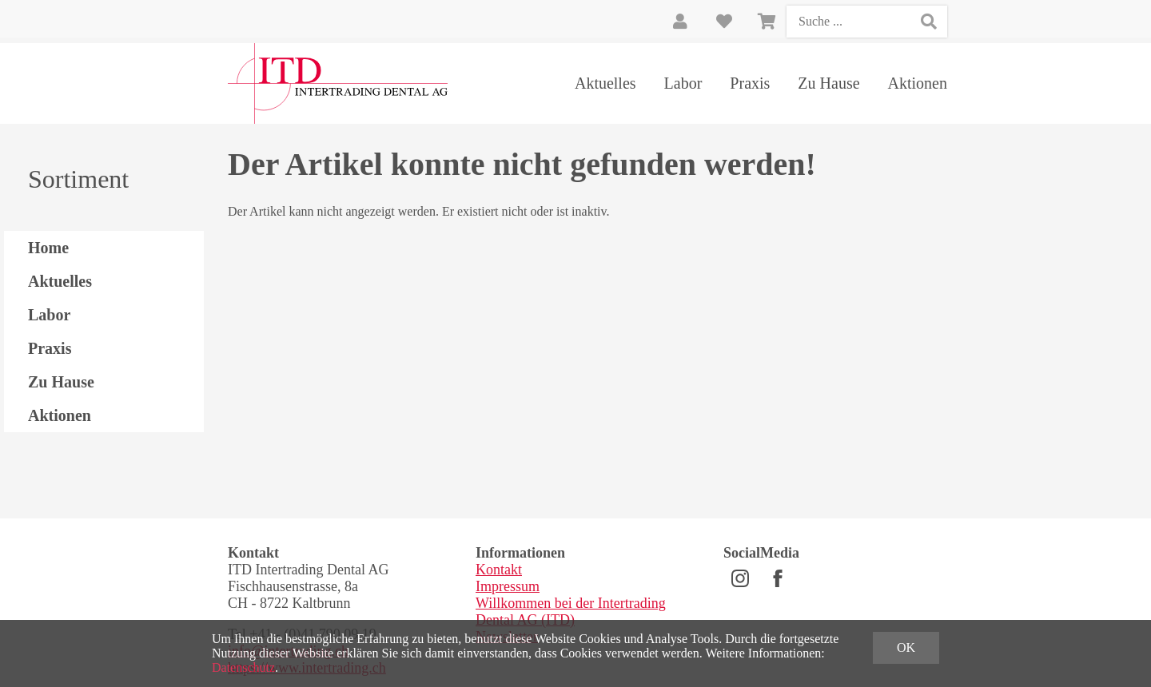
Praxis (750, 83)
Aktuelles (605, 83)
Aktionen (917, 83)
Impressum (508, 586)
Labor (683, 83)
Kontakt (499, 570)
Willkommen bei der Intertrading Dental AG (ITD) (571, 611)
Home (48, 247)
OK (906, 647)
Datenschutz (243, 667)
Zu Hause (828, 83)
